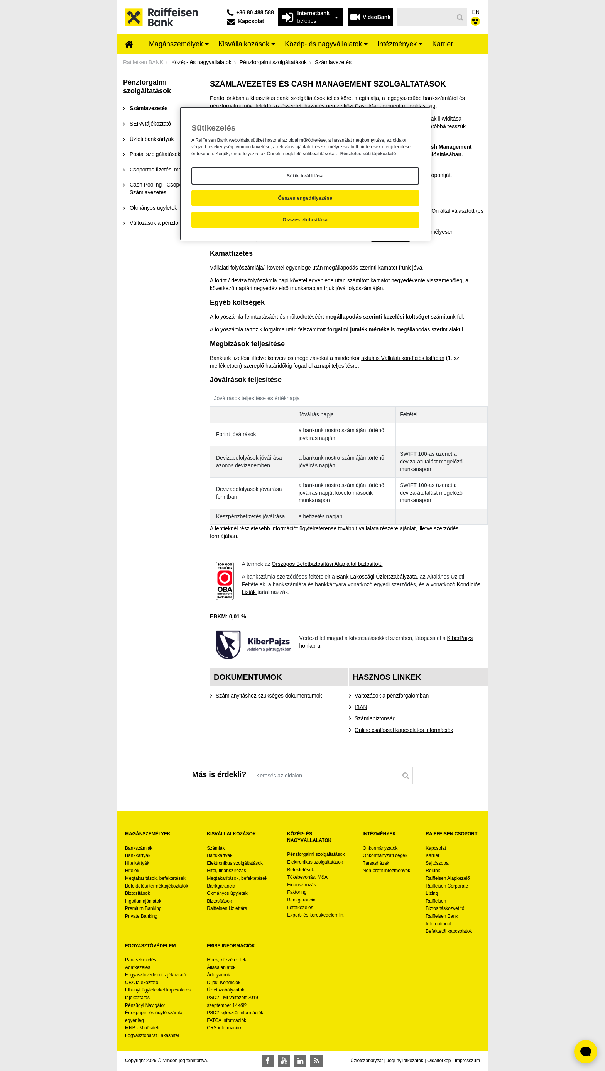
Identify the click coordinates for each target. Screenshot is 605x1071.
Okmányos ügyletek (227, 893)
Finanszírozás (301, 885)
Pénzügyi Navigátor (145, 1005)
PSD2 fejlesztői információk (235, 1012)
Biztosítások (137, 893)
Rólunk (433, 870)
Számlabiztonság (375, 718)
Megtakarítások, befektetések (155, 878)
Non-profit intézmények (386, 870)
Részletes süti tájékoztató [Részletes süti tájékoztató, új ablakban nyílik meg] (368, 153)
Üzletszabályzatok (225, 990)
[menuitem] (129, 45)
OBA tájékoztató (142, 982)
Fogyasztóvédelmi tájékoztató (155, 975)
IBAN (361, 707)
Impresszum (467, 1060)
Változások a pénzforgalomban (392, 696)
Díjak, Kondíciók (223, 982)
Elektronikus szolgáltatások (235, 863)
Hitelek (132, 870)
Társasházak (376, 863)
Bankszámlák (138, 848)
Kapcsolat (436, 848)
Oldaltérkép (439, 1060)
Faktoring (296, 892)
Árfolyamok (218, 975)
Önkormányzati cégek (385, 855)
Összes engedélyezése (305, 198)
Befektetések (300, 869)
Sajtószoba (437, 863)
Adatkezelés (137, 967)
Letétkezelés (300, 907)
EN (476, 12)
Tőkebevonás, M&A (307, 877)
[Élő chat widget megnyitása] (585, 1051)
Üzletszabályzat (366, 1060)
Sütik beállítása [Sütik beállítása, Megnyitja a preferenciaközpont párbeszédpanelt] (305, 175)
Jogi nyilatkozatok (405, 1060)
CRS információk (224, 1027)
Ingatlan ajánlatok (143, 901)
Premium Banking (143, 908)
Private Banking (141, 916)
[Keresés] (425, 17)
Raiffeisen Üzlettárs (227, 908)
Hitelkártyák (137, 863)
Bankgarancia (221, 886)
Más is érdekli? (219, 774)
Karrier (432, 855)
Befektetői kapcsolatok (449, 931)
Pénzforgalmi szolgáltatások (316, 854)
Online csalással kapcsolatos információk (404, 730)
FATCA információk (226, 1020)
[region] (305, 174)
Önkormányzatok (380, 848)
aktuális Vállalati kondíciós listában (402, 358)
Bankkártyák (137, 855)
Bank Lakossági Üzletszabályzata (376, 577)
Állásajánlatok (221, 967)
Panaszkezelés (140, 959)
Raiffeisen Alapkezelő (448, 878)
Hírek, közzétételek (226, 959)
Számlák (216, 848)
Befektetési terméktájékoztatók (156, 886)
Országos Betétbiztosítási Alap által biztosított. (327, 564)
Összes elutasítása (305, 219)
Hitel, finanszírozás (226, 870)
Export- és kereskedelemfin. (316, 915)
